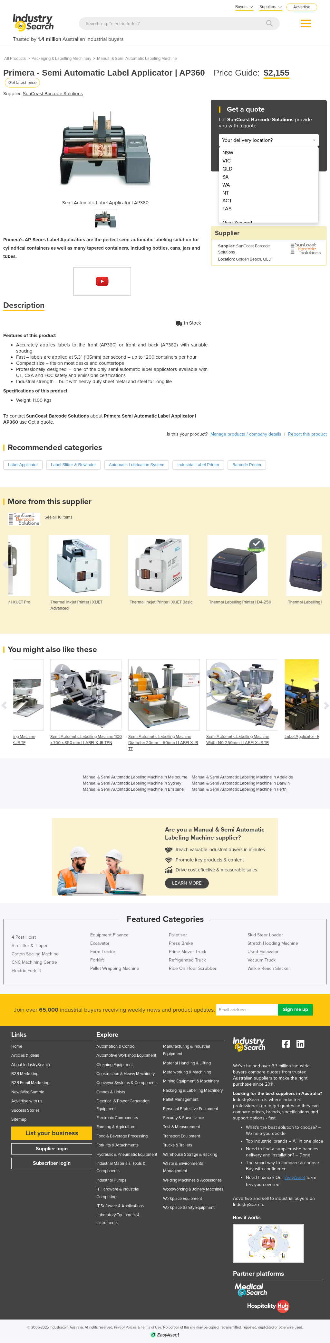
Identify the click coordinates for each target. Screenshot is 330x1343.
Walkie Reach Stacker (269, 968)
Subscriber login (52, 1163)
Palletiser (178, 935)
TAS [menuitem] (226, 209)
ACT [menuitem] (227, 201)
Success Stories (25, 1110)
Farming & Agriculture (115, 1126)
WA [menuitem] (226, 185)
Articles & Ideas (25, 1055)
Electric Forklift (26, 970)
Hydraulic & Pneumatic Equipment (126, 1154)
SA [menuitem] (225, 177)
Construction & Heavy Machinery (125, 1073)
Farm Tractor (102, 951)
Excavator (100, 943)
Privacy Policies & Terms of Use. (138, 1327)
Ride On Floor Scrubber (193, 968)
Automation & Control (115, 1046)
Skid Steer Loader (265, 935)
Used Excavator (263, 951)
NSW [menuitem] (227, 153)
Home (16, 1046)
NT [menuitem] (225, 193)
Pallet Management (181, 1099)
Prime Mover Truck (187, 951)
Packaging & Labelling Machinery (61, 58)
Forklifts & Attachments (117, 1145)
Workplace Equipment (182, 1198)
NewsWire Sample (27, 1092)
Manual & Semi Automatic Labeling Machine (137, 58)
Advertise (301, 7)
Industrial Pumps (111, 1180)
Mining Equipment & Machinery (191, 1081)
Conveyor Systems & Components (127, 1082)
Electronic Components (117, 1117)
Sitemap (18, 1119)
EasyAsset (295, 1177)
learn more (187, 883)
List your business (51, 1133)
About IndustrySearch (30, 1064)
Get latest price (22, 82)
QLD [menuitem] (227, 169)
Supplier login (52, 1148)
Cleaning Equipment (114, 1064)
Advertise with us (26, 1101)
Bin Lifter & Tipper (30, 945)
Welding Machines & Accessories (192, 1180)
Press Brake (181, 943)
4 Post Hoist (24, 937)
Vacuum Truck (262, 960)
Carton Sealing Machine (35, 954)
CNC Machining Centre (34, 962)
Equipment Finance (109, 935)
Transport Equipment (181, 1136)
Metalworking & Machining (187, 1072)
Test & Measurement (181, 1126)
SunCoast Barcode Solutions (53, 94)
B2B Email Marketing (30, 1082)
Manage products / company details (245, 434)
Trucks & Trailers (177, 1145)
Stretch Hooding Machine (273, 943)
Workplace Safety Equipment (189, 1207)
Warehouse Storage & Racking (190, 1154)
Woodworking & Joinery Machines (193, 1189)
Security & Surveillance (183, 1117)
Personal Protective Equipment (190, 1108)
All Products (15, 58)
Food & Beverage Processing (122, 1136)
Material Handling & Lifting (187, 1063)
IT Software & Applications (120, 1206)
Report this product (307, 434)
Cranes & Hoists (110, 1092)
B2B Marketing (24, 1073)
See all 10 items (58, 517)
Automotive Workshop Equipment (126, 1055)
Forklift (97, 960)
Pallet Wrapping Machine (114, 968)
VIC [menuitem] (226, 161)
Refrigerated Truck (187, 960)
